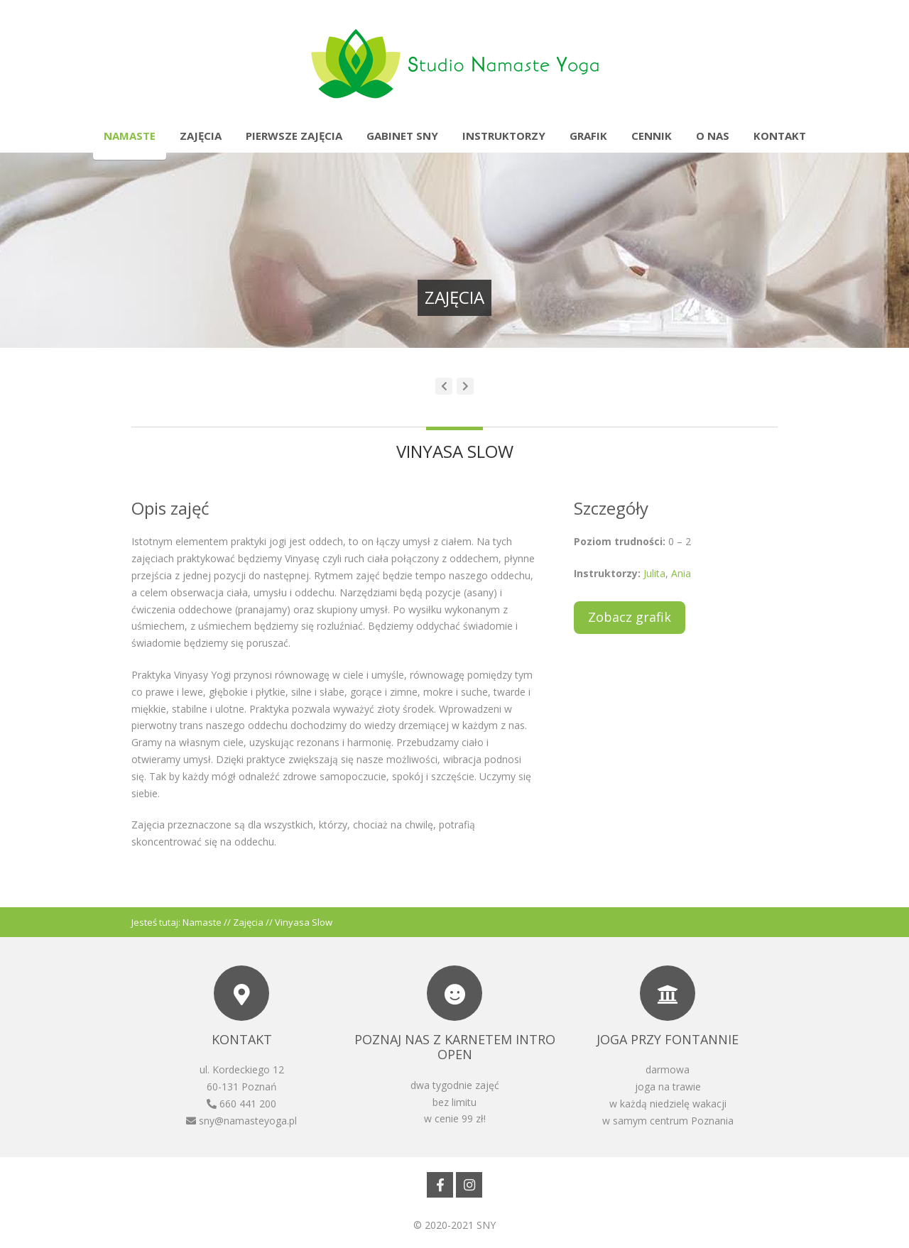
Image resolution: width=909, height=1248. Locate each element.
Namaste (130, 135)
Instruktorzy (503, 135)
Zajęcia (201, 135)
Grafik (588, 135)
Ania (681, 573)
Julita (653, 573)
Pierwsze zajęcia (294, 135)
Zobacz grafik (629, 616)
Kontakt (779, 135)
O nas (712, 135)
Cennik (651, 135)
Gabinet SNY (402, 135)
